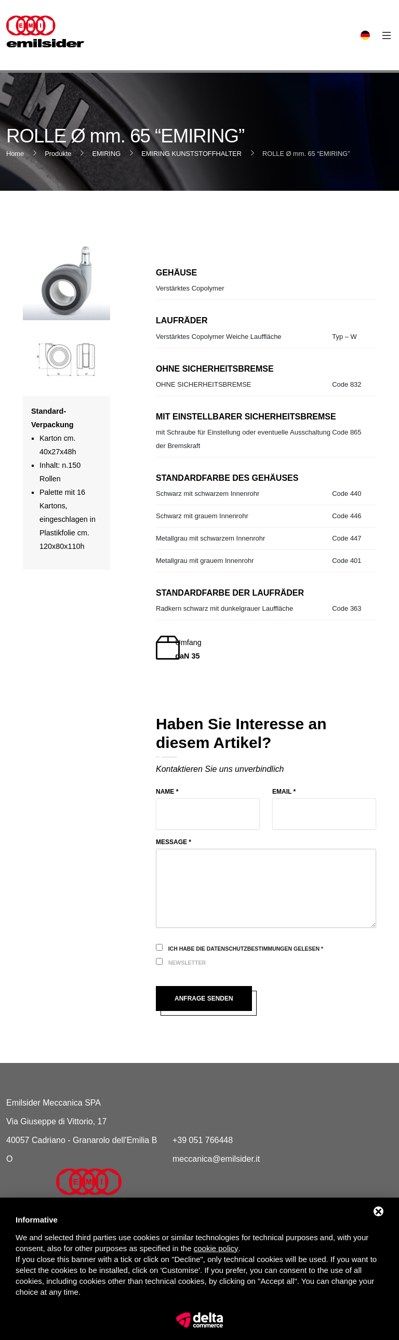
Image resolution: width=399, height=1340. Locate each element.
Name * (167, 791)
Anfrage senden (204, 998)
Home (15, 153)
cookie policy (216, 1248)
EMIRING (106, 153)
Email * (284, 791)
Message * (173, 842)
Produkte (58, 153)
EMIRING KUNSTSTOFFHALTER (191, 153)
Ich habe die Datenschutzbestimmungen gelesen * (246, 948)
